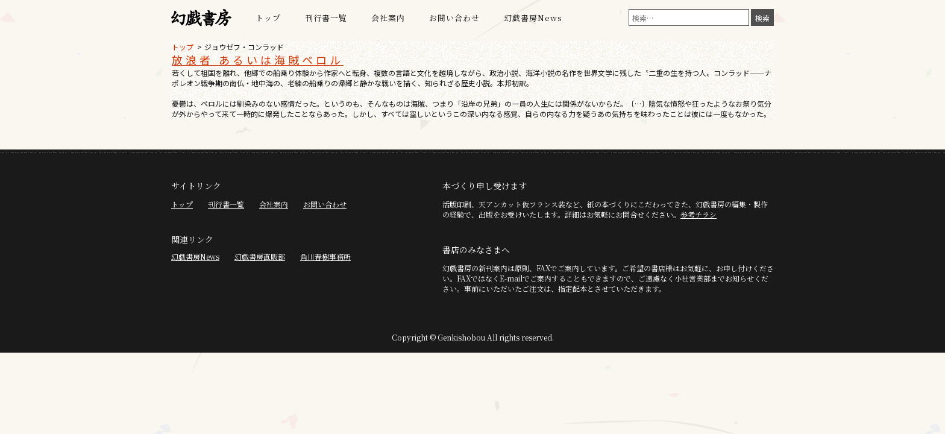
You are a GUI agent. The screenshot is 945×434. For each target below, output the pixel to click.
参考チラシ (698, 214)
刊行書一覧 (326, 18)
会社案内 (388, 18)
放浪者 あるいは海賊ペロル (258, 60)
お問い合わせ (454, 18)
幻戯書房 (201, 18)
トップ (268, 18)
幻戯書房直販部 (259, 256)
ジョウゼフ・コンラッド (244, 47)
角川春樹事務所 (325, 256)
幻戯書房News (533, 18)
